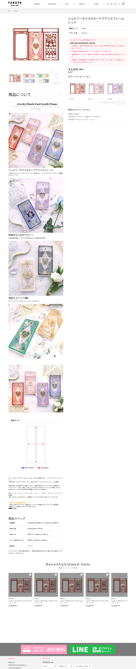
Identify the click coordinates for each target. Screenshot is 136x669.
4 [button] (107, 104)
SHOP (96, 4)
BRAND (37, 4)
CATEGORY (52, 4)
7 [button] (113, 104)
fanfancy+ (76, 114)
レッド (92, 119)
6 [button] (111, 104)
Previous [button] (118, 103)
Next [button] (123, 103)
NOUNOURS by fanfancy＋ (17, 665)
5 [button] (109, 104)
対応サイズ (89, 116)
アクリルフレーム (80, 116)
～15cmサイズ (96, 116)
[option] (36, 43)
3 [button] (105, 104)
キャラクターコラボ (82, 666)
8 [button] (115, 104)
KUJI (66, 4)
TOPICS (81, 4)
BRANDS (70, 114)
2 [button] (103, 104)
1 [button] (101, 104)
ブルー (16, 11)
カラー (87, 119)
